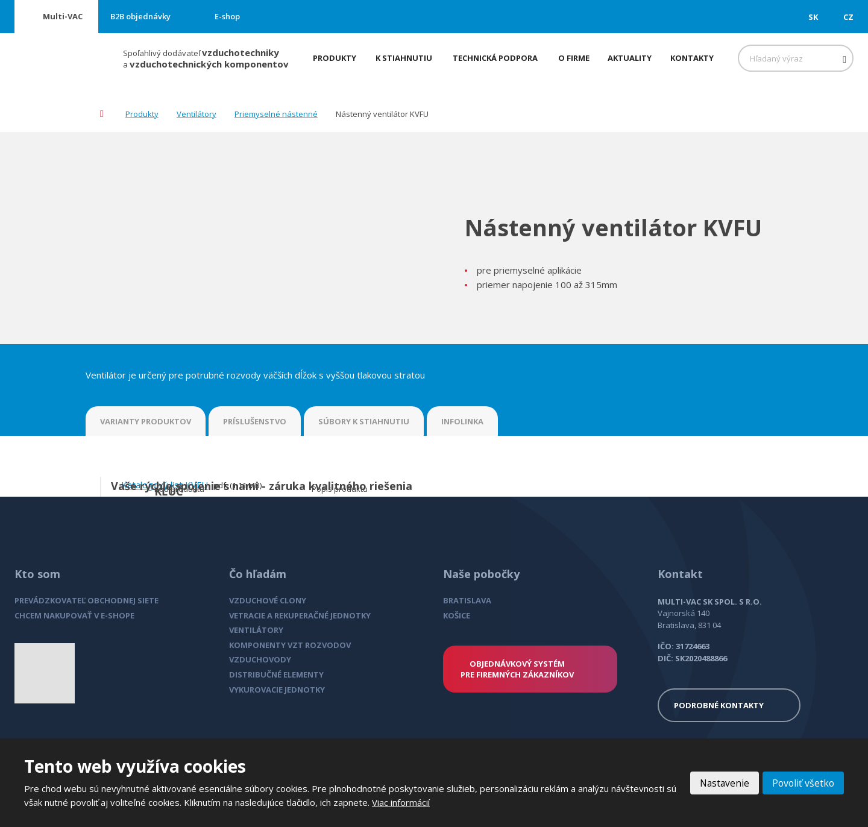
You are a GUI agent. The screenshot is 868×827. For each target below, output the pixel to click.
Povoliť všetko (802, 783)
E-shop (227, 16)
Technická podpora (495, 57)
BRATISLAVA (467, 600)
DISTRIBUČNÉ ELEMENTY (276, 674)
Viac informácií (401, 802)
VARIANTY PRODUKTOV (145, 421)
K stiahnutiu (404, 57)
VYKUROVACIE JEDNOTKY (277, 689)
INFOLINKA (462, 421)
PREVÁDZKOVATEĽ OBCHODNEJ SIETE (86, 600)
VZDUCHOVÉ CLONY (267, 600)
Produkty (334, 57)
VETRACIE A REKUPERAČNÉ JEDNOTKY (300, 615)
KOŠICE (456, 615)
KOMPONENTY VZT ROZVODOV (290, 645)
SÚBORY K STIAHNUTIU (363, 421)
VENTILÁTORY (256, 629)
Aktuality (630, 57)
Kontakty (692, 57)
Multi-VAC (63, 16)
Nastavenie (721, 783)
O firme (574, 57)
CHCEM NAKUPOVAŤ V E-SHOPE (74, 615)
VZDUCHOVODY (260, 659)
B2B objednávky (140, 16)
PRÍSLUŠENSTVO (254, 421)
